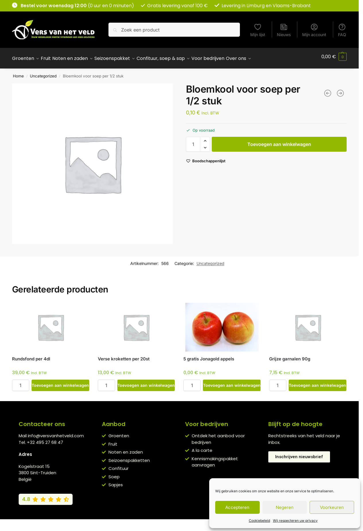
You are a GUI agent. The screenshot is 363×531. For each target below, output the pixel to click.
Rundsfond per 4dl (31, 355)
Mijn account (314, 30)
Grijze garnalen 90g (289, 355)
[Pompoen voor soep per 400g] (327, 90)
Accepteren (237, 507)
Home (18, 73)
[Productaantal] (193, 141)
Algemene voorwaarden (130, 522)
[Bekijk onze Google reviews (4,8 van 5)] (46, 496)
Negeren (285, 507)
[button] (334, 56)
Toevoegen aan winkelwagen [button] (60, 382)
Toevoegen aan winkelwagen (279, 141)
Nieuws (284, 30)
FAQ (342, 30)
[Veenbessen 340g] (340, 90)
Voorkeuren (332, 507)
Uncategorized (43, 73)
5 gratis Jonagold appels (208, 355)
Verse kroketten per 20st (124, 355)
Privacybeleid (171, 522)
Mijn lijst (257, 30)
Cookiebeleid (259, 520)
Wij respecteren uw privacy (295, 520)
